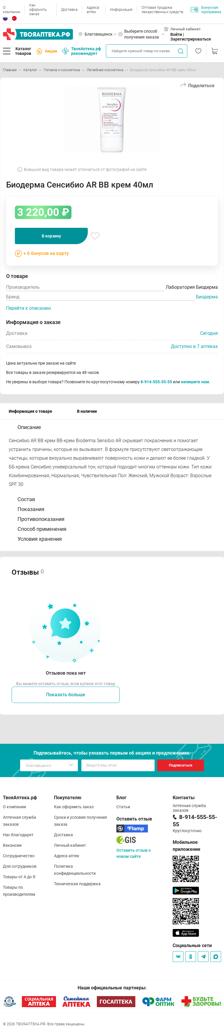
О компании (11, 9)
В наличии (87, 411)
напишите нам (195, 381)
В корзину (51, 236)
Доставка (69, 9)
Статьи (123, 806)
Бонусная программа (206, 9)
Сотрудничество (18, 855)
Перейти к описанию (28, 308)
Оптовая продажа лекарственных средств (162, 9)
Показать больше (65, 694)
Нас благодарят (18, 834)
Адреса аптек (93, 9)
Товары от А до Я (19, 876)
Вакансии (12, 845)
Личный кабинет (70, 845)
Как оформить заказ (38, 9)
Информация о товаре (30, 411)
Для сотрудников (19, 866)
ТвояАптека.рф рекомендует (81, 51)
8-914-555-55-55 (156, 381)
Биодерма (207, 297)
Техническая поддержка (77, 883)
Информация (121, 9)
